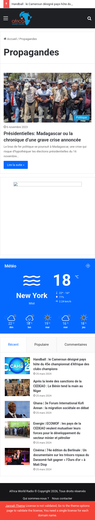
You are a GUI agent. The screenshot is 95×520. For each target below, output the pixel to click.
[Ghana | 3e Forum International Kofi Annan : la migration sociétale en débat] (17, 409)
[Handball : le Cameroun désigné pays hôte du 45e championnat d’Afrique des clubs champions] (17, 365)
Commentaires (76, 344)
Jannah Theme (15, 505)
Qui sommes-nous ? (36, 498)
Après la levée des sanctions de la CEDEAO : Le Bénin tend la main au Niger (58, 386)
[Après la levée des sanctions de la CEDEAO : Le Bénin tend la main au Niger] (17, 387)
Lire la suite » (15, 165)
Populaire (41, 344)
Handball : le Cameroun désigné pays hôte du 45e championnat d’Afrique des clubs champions (61, 364)
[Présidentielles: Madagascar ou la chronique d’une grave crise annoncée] (47, 97)
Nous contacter (62, 498)
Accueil (10, 39)
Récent (13, 344)
